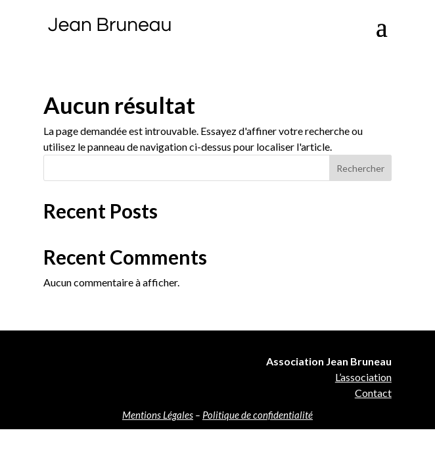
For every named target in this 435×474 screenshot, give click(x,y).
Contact (373, 392)
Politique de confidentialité (257, 415)
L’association (363, 377)
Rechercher (360, 168)
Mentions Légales (157, 415)
